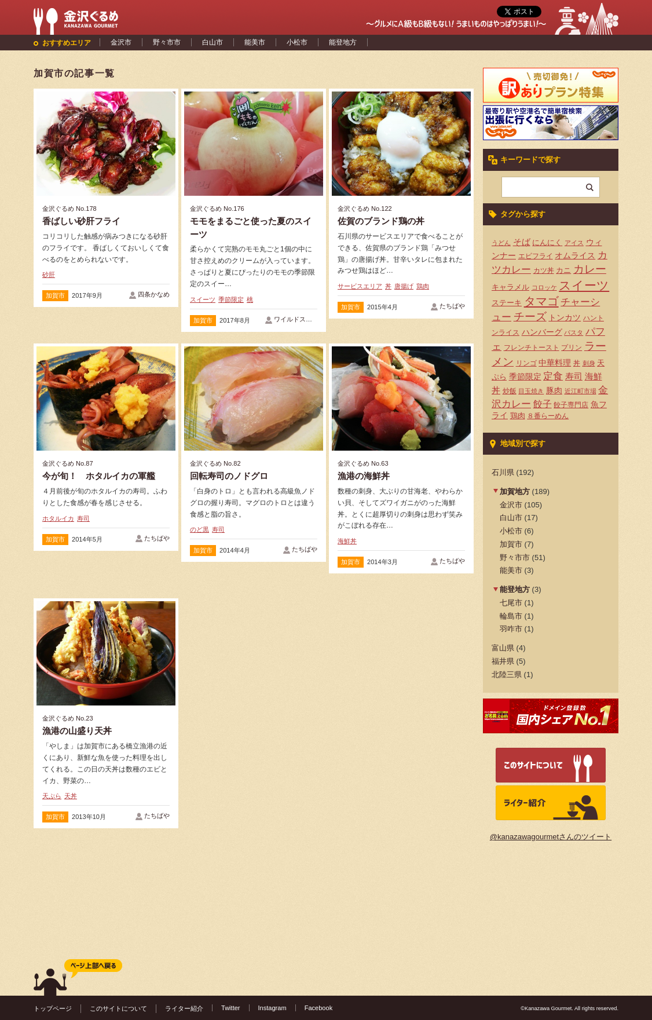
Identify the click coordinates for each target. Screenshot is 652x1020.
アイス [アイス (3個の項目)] (574, 242)
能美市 (254, 42)
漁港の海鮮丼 (364, 476)
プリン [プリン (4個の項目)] (571, 347)
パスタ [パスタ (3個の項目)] (573, 332)
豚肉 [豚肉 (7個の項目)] (554, 390)
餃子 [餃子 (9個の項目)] (542, 404)
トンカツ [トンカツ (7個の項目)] (564, 317)
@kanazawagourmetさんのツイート (550, 836)
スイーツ (202, 299)
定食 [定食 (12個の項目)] (553, 376)
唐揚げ (403, 286)
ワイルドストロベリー (306, 319)
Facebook (319, 1007)
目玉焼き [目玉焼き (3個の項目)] (531, 390)
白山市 (212, 42)
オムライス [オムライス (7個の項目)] (575, 255)
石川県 (503, 472)
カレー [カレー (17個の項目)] (589, 269)
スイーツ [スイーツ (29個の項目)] (584, 286)
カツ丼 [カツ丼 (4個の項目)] (543, 270)
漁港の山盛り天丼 (77, 731)
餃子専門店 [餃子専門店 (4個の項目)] (571, 405)
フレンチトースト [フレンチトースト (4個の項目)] (531, 347)
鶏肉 (422, 286)
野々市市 (167, 42)
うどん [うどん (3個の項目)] (501, 242)
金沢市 (121, 42)
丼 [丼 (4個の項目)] (576, 363)
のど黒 (199, 529)
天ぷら (51, 795)
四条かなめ (154, 294)
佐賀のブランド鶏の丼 (381, 221)
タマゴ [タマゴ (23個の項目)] (541, 301)
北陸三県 (507, 674)
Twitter (230, 1007)
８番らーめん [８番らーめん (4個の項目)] (548, 416)
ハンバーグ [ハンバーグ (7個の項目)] (542, 332)
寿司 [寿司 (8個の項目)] (574, 376)
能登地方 (343, 42)
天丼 (70, 795)
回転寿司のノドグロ (229, 476)
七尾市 (511, 602)
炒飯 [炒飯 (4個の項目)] (510, 391)
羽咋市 (511, 628)
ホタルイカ (58, 518)
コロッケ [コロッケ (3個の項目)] (544, 287)
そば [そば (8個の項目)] (521, 242)
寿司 (83, 518)
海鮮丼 (347, 541)
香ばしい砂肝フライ (81, 221)
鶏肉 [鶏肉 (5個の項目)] (517, 415)
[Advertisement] (253, 685)
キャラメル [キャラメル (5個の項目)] (510, 287)
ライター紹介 (184, 1008)
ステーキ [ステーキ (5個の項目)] (507, 302)
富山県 (503, 648)
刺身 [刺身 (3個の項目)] (589, 363)
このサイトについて (118, 1008)
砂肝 (48, 274)
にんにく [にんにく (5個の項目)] (547, 242)
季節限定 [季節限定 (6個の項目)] (525, 376)
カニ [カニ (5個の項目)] (563, 270)
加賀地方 (515, 491)
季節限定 (231, 299)
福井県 (503, 661)
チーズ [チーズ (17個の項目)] (530, 316)
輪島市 (511, 616)
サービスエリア (360, 286)
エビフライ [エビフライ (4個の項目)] (535, 256)
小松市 (297, 42)
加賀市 (55, 295)
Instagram (272, 1007)
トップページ (53, 1008)
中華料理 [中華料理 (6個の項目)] (555, 363)
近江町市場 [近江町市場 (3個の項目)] (580, 390)
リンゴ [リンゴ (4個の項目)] (526, 363)
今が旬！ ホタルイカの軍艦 (98, 476)
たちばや (452, 305)
